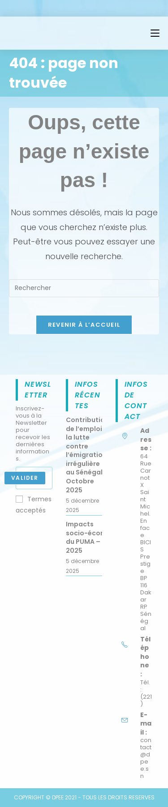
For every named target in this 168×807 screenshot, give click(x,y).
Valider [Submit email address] (24, 478)
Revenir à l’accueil (84, 324)
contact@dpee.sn (145, 758)
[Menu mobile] (155, 33)
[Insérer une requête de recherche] (84, 288)
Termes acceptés (34, 505)
